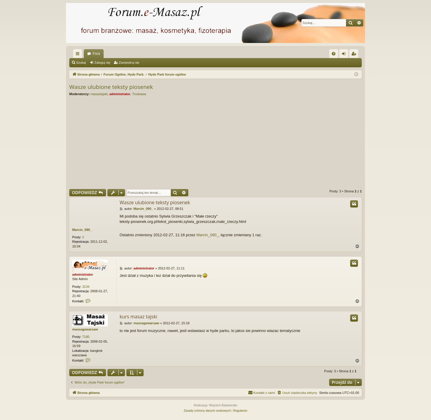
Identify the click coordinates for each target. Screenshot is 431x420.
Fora (96, 54)
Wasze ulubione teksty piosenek (111, 87)
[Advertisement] (246, 142)
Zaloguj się (102, 62)
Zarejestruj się (129, 62)
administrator (120, 94)
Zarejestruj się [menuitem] (355, 55)
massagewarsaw (85, 329)
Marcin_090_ (82, 229)
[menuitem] (333, 53)
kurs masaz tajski (138, 317)
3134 (85, 286)
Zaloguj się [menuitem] (345, 55)
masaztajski (99, 94)
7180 (85, 336)
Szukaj (81, 62)
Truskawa (139, 94)
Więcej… (78, 55)
